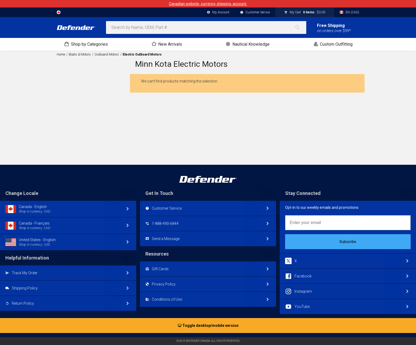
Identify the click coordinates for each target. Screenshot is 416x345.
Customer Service (255, 12)
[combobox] (206, 27)
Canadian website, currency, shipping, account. (208, 4)
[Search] (300, 27)
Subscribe (347, 242)
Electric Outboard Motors (142, 54)
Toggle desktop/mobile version (208, 325)
